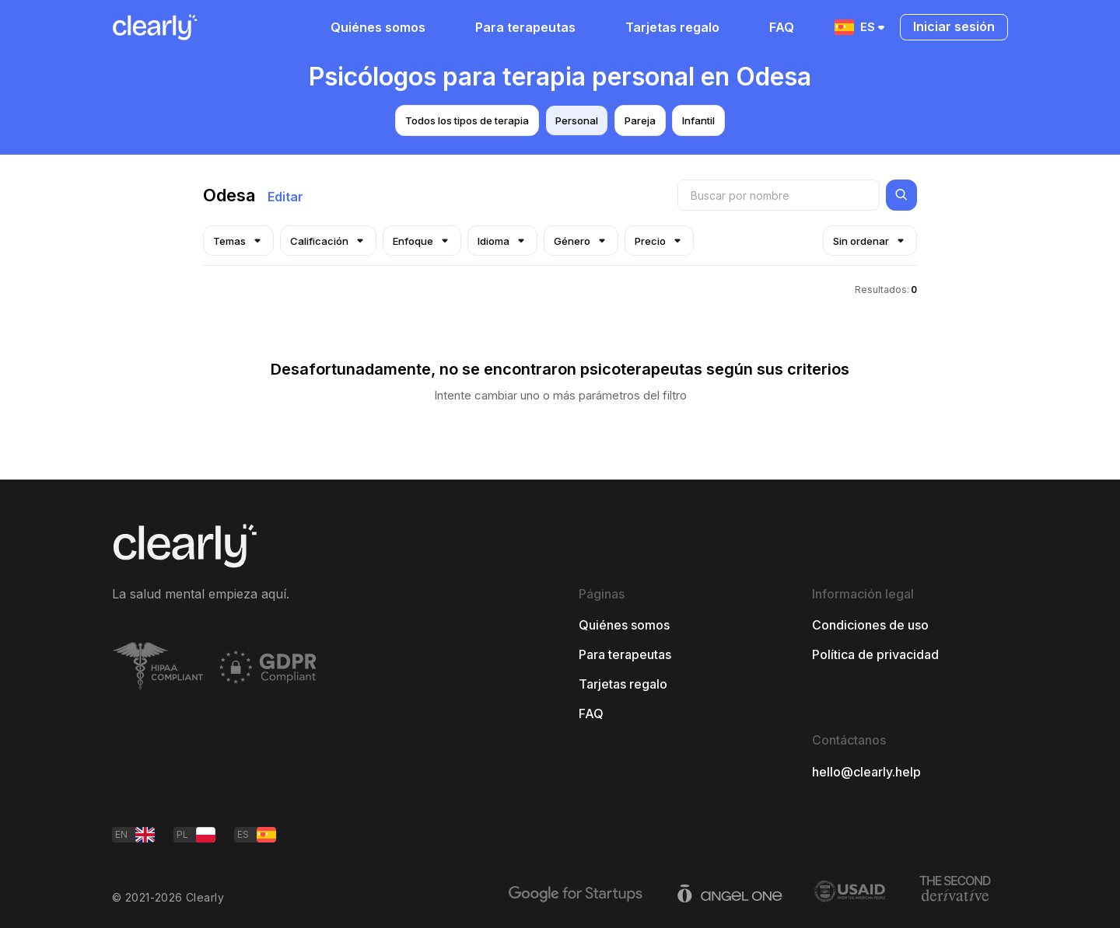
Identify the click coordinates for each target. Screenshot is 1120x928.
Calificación (328, 240)
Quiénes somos (378, 27)
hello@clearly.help (866, 772)
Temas (238, 240)
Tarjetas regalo (672, 27)
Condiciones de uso (870, 625)
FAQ (781, 27)
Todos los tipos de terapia (467, 120)
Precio (659, 240)
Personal (576, 120)
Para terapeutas (525, 27)
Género (581, 240)
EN (135, 835)
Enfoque (422, 240)
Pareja (640, 120)
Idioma (502, 240)
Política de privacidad (875, 654)
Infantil (698, 120)
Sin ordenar (870, 240)
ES (861, 27)
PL (196, 835)
